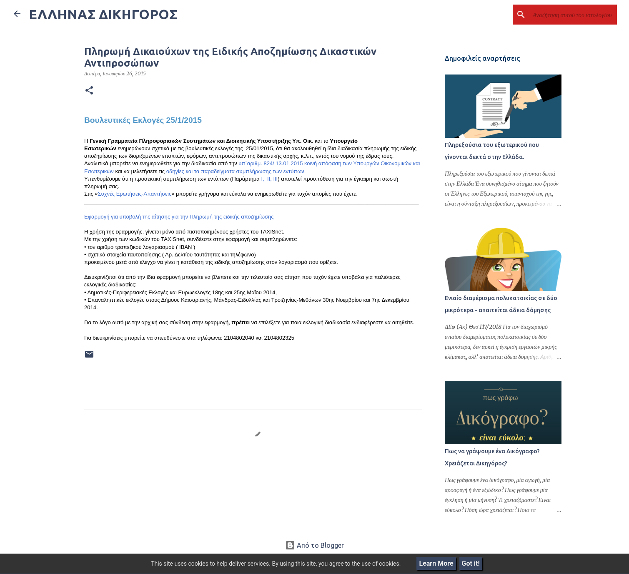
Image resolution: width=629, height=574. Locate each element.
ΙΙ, (268, 179)
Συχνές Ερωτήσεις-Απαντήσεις (135, 194)
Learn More (436, 563)
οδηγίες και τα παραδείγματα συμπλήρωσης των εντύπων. (236, 171)
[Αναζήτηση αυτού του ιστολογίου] (573, 15)
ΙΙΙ (275, 179)
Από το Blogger (314, 545)
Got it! (471, 563)
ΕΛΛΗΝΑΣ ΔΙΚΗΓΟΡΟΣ (103, 14)
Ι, (262, 179)
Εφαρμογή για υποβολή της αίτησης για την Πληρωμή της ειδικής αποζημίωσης (179, 217)
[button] (89, 90)
